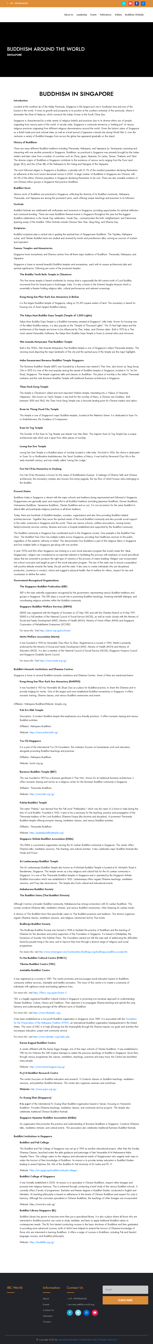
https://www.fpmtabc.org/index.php (51, 1036)
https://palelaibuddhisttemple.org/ (47, 832)
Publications (105, 14)
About (46, 1298)
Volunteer (48, 1316)
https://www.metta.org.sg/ (53, 660)
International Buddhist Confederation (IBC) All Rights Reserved (87, 1339)
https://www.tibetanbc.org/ (47, 1013)
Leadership (81, 14)
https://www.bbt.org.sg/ (42, 794)
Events (93, 14)
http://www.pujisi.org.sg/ (43, 1089)
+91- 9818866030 (19, 3)
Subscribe (125, 1300)
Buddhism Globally (134, 14)
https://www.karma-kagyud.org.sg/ (47, 1067)
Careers (47, 1321)
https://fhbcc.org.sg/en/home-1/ (50, 992)
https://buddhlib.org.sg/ (42, 1242)
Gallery (118, 14)
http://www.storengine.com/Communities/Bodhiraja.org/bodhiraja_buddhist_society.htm (83, 952)
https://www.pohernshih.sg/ (44, 732)
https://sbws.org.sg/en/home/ (55, 630)
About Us (68, 14)
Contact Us (48, 1310)
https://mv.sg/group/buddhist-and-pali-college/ (53, 1170)
